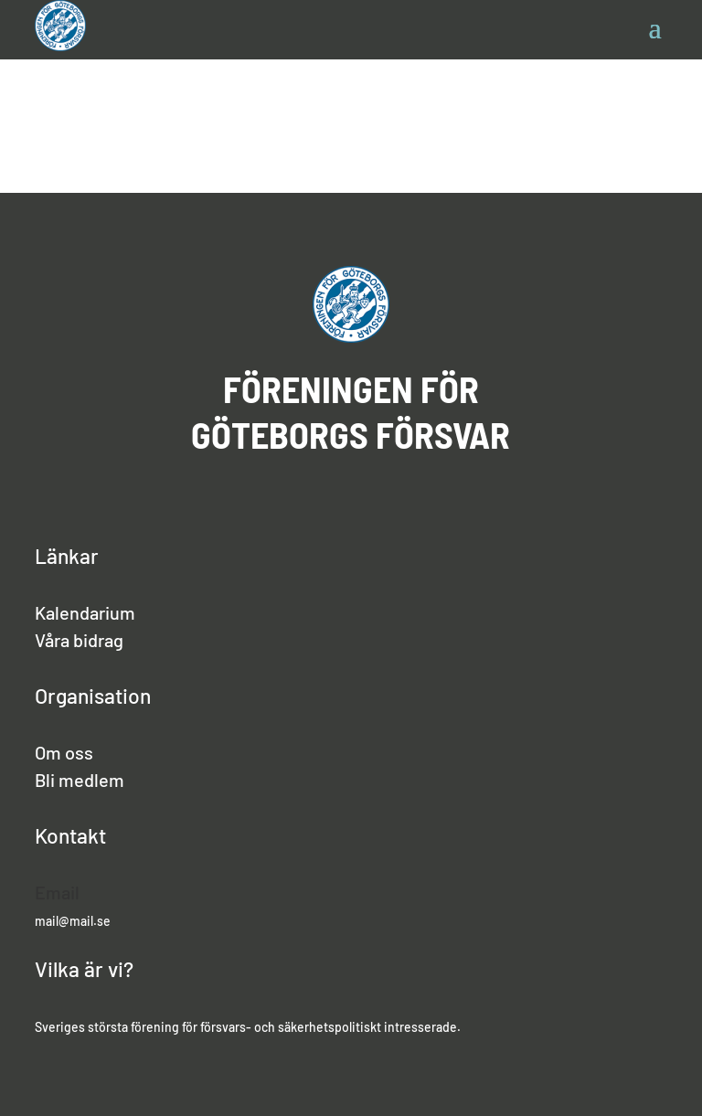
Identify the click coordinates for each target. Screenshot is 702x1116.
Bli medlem (79, 780)
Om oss (64, 752)
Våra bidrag (79, 640)
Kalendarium (85, 612)
